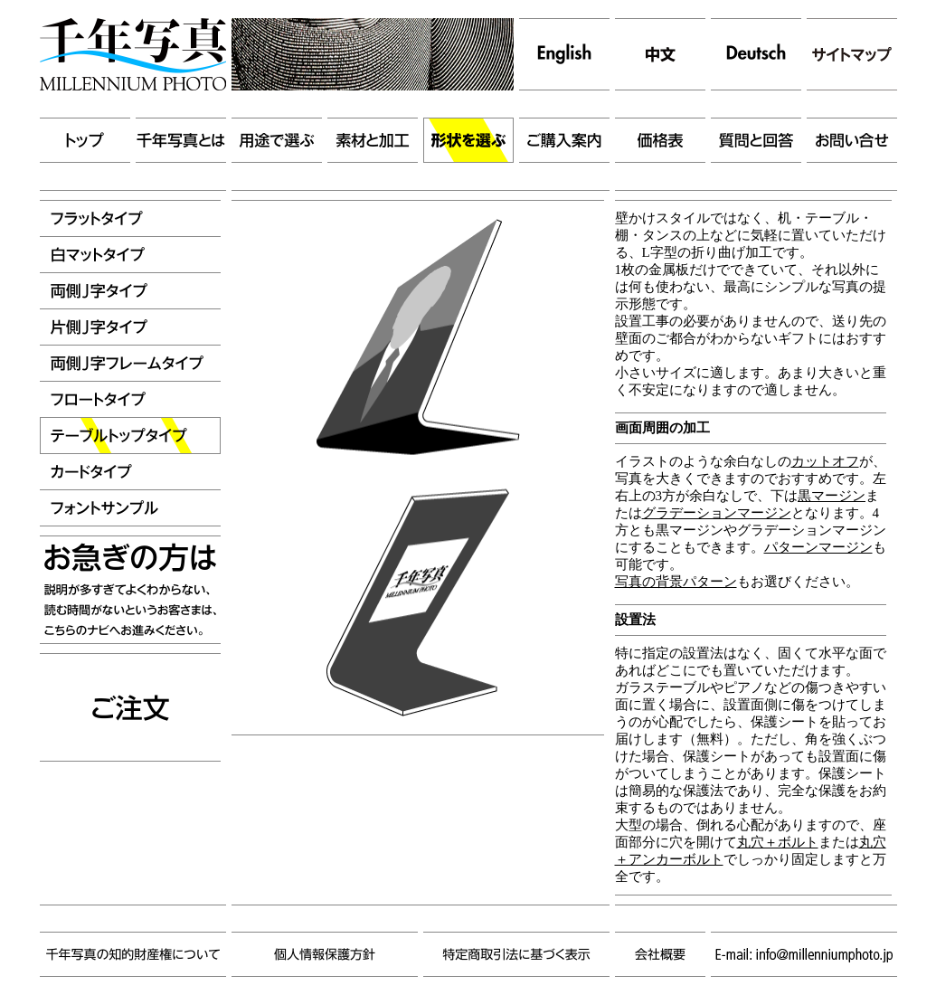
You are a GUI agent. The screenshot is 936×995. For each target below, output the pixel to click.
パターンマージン (818, 547)
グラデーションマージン (716, 513)
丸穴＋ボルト (777, 842)
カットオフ (825, 461)
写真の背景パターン (676, 581)
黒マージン (831, 495)
